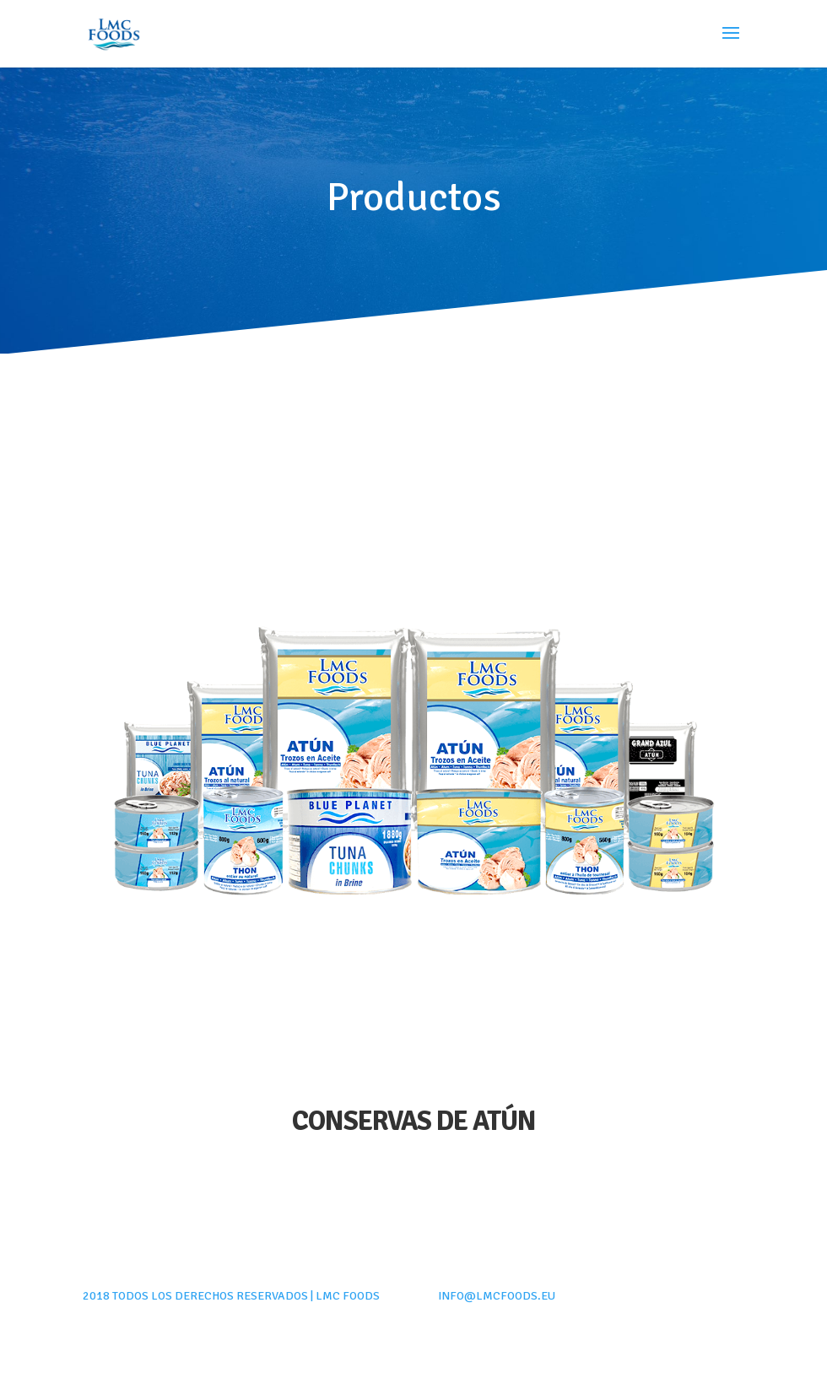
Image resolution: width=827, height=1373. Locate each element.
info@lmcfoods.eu (496, 1296)
